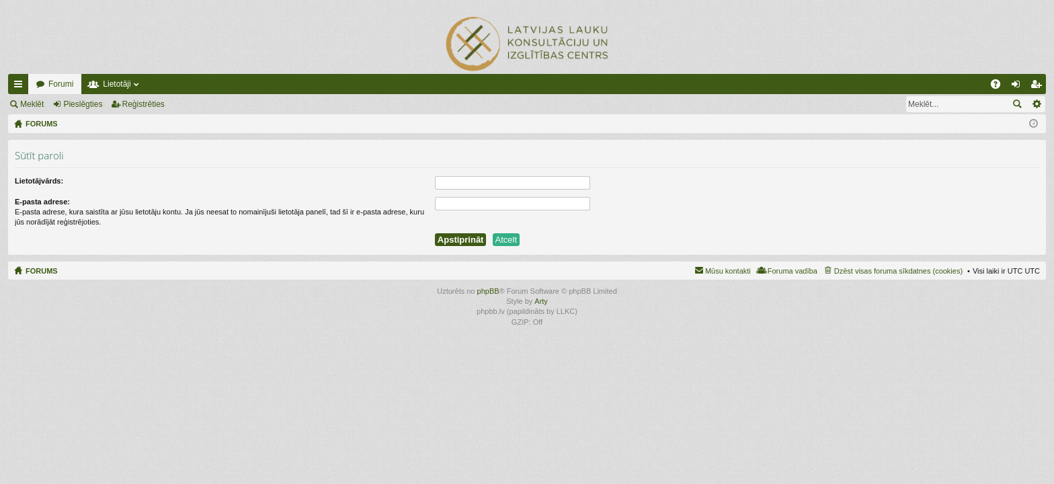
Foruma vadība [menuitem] (792, 271)
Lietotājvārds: (39, 181)
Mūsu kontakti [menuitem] (728, 271)
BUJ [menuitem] (1000, 86)
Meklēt (32, 104)
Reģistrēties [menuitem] (1038, 86)
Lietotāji (116, 84)
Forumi (60, 84)
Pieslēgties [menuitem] (1019, 86)
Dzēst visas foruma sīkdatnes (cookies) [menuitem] (898, 271)
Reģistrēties (143, 104)
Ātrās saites (20, 86)
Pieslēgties (82, 104)
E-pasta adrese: (42, 202)
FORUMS (42, 271)
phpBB (488, 291)
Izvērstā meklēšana (1036, 104)
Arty (541, 301)
